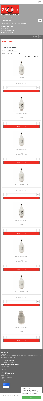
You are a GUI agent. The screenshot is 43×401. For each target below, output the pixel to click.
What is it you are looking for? (9, 18)
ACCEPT (32, 397)
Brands (3, 378)
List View (37, 57)
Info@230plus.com (8, 30)
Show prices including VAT (10, 47)
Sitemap (3, 380)
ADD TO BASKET (21, 91)
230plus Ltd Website (5, 375)
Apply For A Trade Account (7, 377)
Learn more (29, 395)
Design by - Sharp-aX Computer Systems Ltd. (11, 395)
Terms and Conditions (6, 368)
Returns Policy (4, 371)
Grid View (28, 57)
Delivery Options (5, 366)
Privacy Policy (4, 372)
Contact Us (4, 352)
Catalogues (3, 369)
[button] (12, 50)
